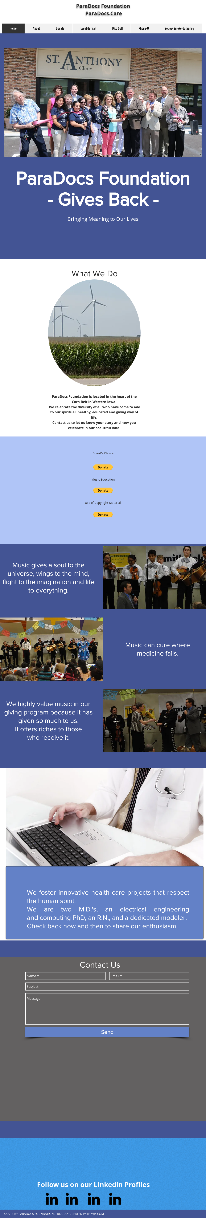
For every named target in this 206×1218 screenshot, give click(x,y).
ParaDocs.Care (103, 13)
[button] (103, 467)
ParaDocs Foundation (103, 5)
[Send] (107, 1032)
